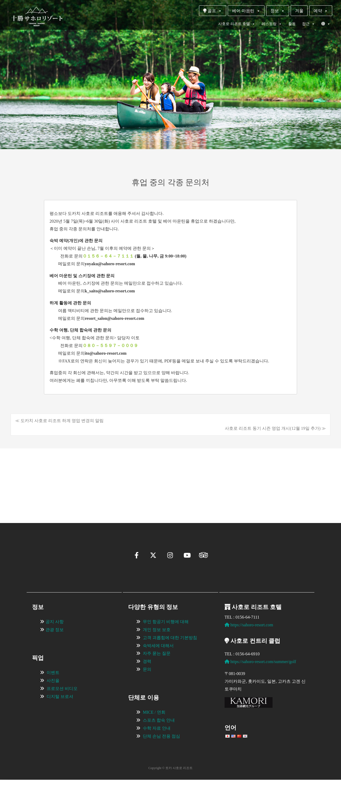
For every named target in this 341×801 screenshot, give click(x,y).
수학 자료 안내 (156, 749)
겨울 (299, 11)
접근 (308, 24)
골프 (212, 11)
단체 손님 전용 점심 (161, 757)
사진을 (53, 702)
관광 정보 (55, 651)
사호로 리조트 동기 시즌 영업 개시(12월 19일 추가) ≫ (275, 428)
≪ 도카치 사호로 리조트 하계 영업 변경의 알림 (59, 420)
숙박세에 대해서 (158, 667)
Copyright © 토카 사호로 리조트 (170, 789)
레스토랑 (272, 24)
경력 (147, 682)
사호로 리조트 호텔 (236, 24)
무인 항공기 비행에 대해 (166, 643)
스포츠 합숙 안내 (159, 741)
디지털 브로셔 (60, 718)
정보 (277, 11)
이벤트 (53, 694)
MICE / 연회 (154, 733)
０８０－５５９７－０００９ (110, 345)
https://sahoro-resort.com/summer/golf (260, 683)
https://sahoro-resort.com (249, 646)
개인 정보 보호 (156, 651)
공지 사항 (55, 643)
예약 (321, 11)
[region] (170, 477)
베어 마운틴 (246, 11)
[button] (28, 501)
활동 (292, 24)
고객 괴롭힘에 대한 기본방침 (170, 659)
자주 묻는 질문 (156, 674)
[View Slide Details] (61, 477)
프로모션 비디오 (62, 710)
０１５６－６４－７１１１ (109, 256)
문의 (147, 690)
